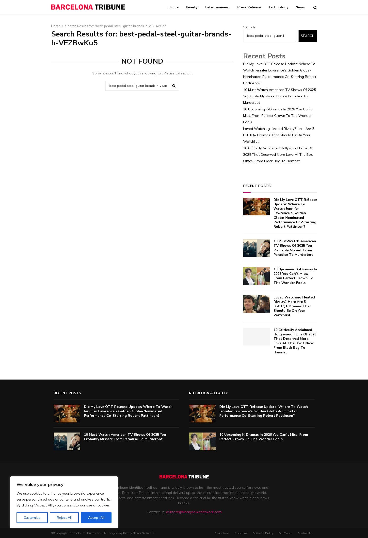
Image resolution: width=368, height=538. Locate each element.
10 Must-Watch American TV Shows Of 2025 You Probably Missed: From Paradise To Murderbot (279, 96)
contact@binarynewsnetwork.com (194, 512)
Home (173, 7)
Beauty (191, 7)
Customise (32, 517)
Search (249, 27)
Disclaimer (222, 533)
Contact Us (305, 533)
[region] (64, 502)
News (300, 7)
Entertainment (217, 7)
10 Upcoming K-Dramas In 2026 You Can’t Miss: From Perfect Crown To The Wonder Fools (277, 115)
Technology (278, 7)
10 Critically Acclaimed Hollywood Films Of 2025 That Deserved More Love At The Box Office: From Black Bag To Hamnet (278, 154)
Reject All (64, 517)
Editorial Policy (263, 533)
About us (241, 533)
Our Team (285, 533)
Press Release (249, 7)
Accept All (96, 517)
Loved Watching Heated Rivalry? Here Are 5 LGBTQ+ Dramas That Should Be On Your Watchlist (278, 135)
